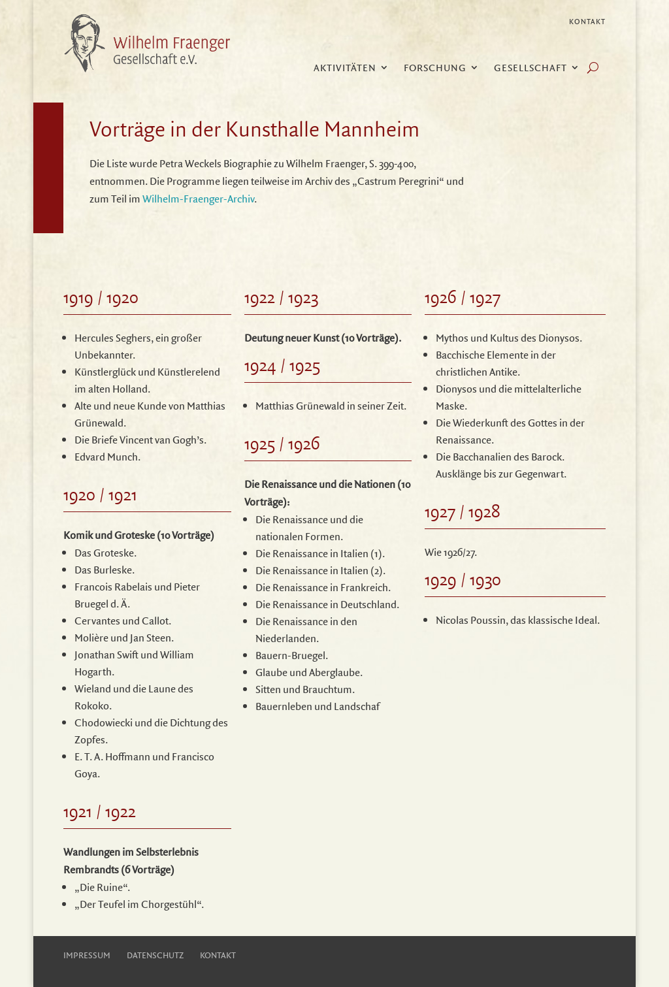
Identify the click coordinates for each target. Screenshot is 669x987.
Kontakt (587, 22)
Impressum (86, 955)
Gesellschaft (530, 68)
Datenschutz (155, 955)
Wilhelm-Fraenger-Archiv (198, 198)
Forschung (435, 68)
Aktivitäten (345, 68)
